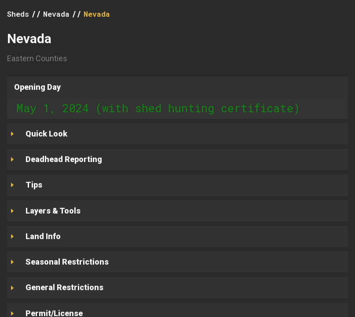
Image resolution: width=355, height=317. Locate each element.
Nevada (56, 14)
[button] (177, 87)
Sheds (18, 14)
